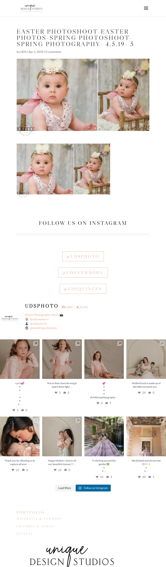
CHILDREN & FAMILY (36, 526)
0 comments (53, 51)
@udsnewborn (83, 272)
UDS (23, 51)
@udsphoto (83, 256)
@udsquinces (83, 288)
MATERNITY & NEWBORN (39, 518)
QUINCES (25, 533)
